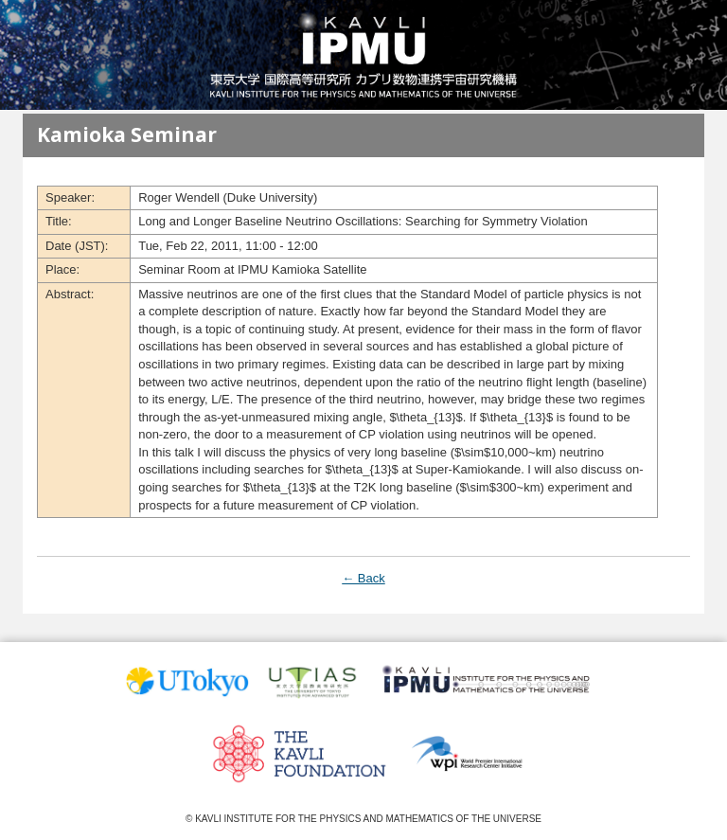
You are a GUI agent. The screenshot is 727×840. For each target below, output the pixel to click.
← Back (363, 578)
